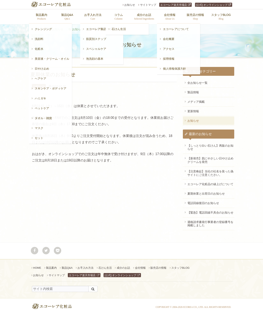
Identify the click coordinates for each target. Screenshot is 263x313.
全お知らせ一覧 (197, 80)
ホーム (38, 27)
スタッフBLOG (180, 265)
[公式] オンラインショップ (212, 4)
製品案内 (51, 265)
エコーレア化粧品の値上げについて (210, 182)
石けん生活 (105, 265)
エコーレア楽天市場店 (173, 4)
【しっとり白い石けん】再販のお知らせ (210, 145)
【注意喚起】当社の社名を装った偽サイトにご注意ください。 (210, 171)
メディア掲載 (196, 99)
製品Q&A (67, 265)
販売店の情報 (158, 265)
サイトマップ (148, 4)
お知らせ (129, 4)
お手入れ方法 (85, 265)
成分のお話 (123, 265)
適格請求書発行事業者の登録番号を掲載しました (210, 221)
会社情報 (140, 265)
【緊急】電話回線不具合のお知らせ (210, 210)
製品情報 (193, 90)
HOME (37, 265)
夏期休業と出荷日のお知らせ (206, 191)
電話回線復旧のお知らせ (203, 201)
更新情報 (193, 109)
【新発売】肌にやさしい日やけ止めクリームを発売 (210, 158)
